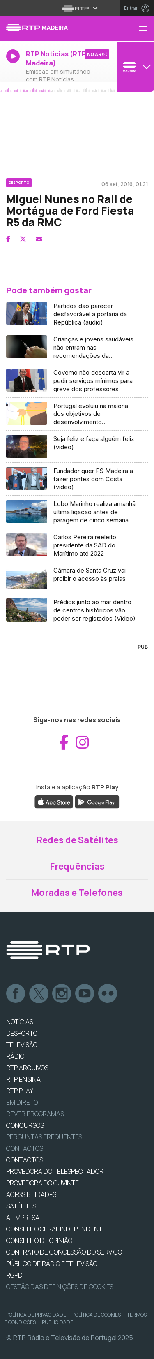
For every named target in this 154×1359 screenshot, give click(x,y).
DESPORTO (21, 1033)
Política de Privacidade (36, 1314)
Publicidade (57, 1322)
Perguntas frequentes (44, 1136)
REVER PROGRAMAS (35, 1113)
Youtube (85, 994)
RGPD (14, 1275)
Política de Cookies (96, 1314)
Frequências (77, 866)
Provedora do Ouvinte (42, 1182)
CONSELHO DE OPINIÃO (39, 1240)
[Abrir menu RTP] (77, 8)
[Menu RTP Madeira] (146, 29)
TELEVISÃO (21, 1044)
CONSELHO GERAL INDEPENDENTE (56, 1229)
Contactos (24, 1148)
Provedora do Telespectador (54, 1171)
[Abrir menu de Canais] (134, 66)
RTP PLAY (19, 1090)
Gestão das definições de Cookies (59, 1286)
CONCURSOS (25, 1125)
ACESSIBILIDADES (31, 1194)
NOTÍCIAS (19, 1021)
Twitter (39, 994)
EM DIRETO (22, 1102)
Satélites (21, 1206)
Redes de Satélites (77, 840)
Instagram (62, 994)
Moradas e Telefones (77, 892)
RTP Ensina (23, 1079)
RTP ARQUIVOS (27, 1067)
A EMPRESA (22, 1217)
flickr (108, 994)
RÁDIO (15, 1056)
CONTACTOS (24, 1159)
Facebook (16, 994)
